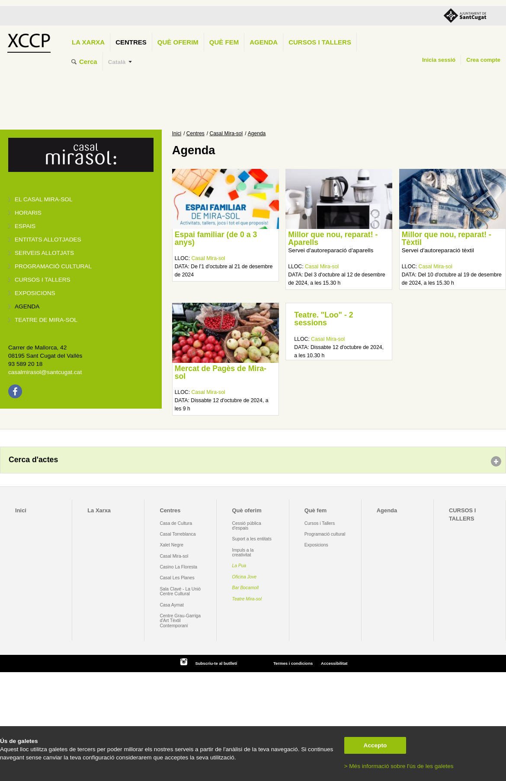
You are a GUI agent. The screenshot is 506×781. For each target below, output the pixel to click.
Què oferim (178, 42)
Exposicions (35, 293)
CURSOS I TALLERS (319, 42)
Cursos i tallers (42, 279)
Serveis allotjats (44, 253)
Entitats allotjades (48, 239)
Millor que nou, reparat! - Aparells (333, 238)
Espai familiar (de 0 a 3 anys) (216, 238)
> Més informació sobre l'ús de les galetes (399, 766)
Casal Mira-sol (226, 133)
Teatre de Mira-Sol (46, 320)
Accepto (375, 745)
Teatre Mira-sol (247, 599)
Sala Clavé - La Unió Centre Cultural (180, 591)
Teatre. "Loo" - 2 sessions (323, 319)
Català (117, 62)
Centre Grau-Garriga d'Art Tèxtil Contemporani (180, 620)
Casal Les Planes (177, 577)
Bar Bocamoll (245, 587)
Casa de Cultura (176, 523)
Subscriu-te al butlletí (216, 663)
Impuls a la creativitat (243, 552)
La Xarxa (88, 42)
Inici (176, 133)
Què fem (224, 42)
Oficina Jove (244, 577)
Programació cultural (53, 266)
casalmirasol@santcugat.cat (45, 372)
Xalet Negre (171, 545)
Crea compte (483, 60)
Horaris (28, 213)
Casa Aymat (172, 605)
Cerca (88, 61)
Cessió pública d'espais (246, 525)
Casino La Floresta (178, 567)
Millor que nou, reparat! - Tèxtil (446, 238)
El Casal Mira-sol (43, 199)
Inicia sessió (438, 60)
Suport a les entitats (252, 539)
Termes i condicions (293, 663)
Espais (25, 226)
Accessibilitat (334, 663)
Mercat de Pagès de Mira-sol (220, 372)
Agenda (264, 42)
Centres (131, 42)
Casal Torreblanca (177, 534)
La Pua (239, 565)
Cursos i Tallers (319, 523)
